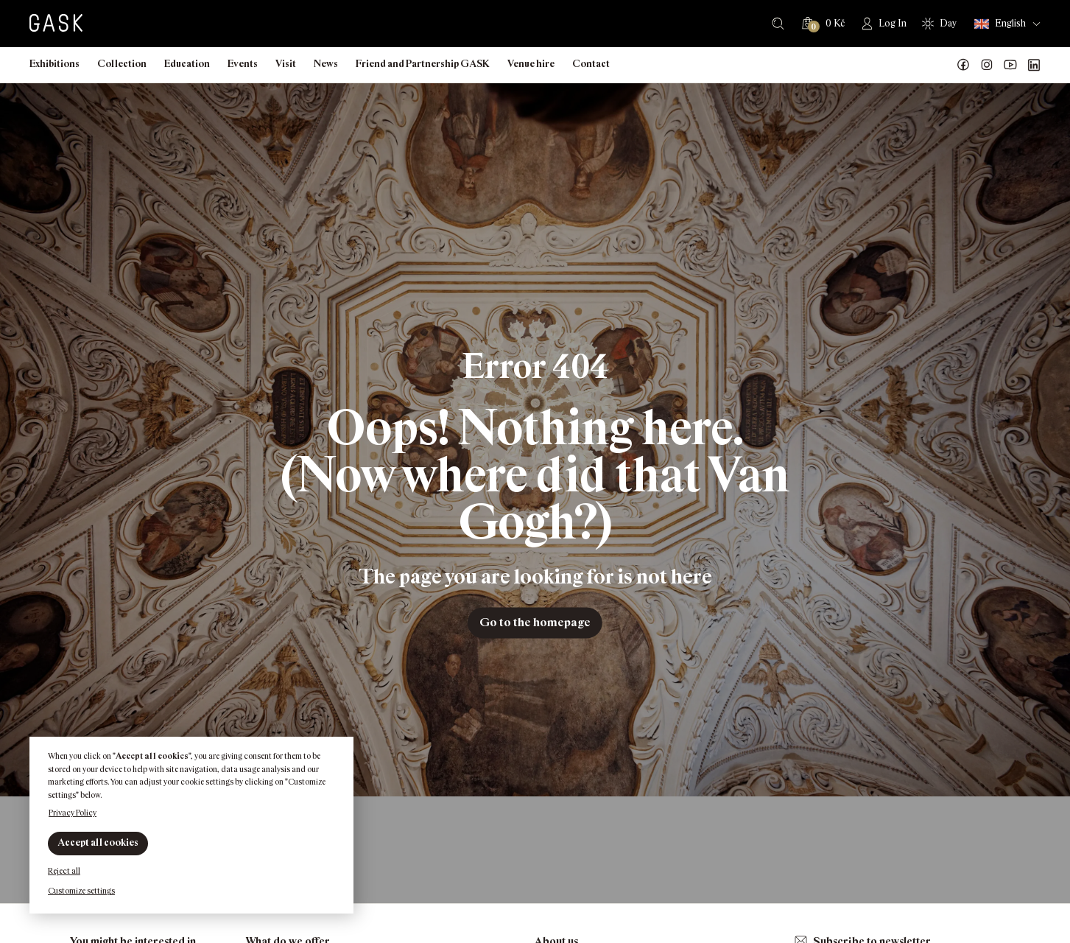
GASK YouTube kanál (1010, 64)
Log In (893, 23)
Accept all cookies (97, 842)
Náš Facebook (963, 64)
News (326, 63)
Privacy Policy (72, 812)
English (1000, 23)
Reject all (64, 871)
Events (243, 63)
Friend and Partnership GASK (423, 63)
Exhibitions (54, 63)
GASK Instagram (986, 64)
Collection (122, 63)
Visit (285, 63)
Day (948, 23)
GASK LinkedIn (1034, 64)
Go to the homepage (535, 622)
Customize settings (81, 891)
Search (778, 23)
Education (187, 63)
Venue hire (531, 63)
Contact (591, 63)
